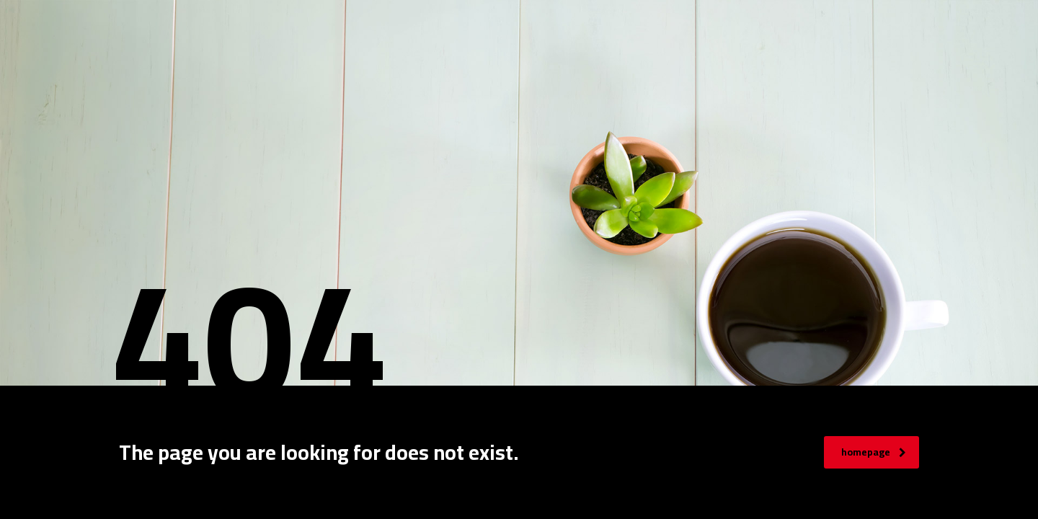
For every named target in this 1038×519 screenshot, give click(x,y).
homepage (873, 452)
